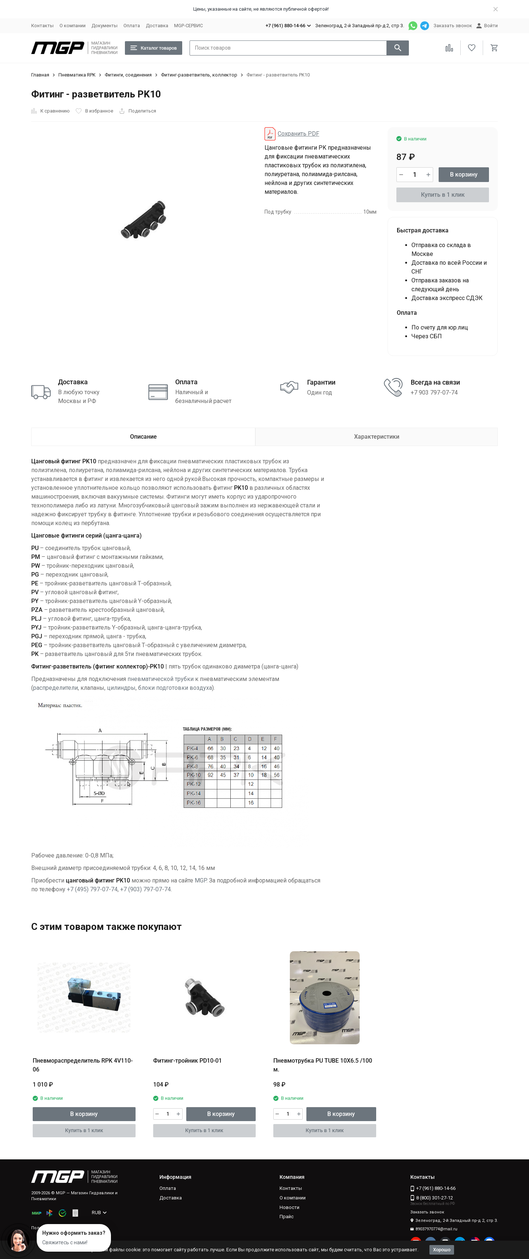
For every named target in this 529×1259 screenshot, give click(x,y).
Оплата (131, 25)
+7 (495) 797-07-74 (92, 889)
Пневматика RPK (77, 75)
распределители (55, 687)
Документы (104, 25)
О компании (73, 25)
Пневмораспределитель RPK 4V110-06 (83, 1065)
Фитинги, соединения (128, 75)
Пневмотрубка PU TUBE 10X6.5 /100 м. (322, 1065)
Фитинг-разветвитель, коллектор (199, 75)
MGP (200, 880)
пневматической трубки (160, 678)
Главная (40, 75)
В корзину (464, 174)
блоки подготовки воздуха (175, 687)
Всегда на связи (435, 382)
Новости (289, 1207)
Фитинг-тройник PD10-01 (187, 1060)
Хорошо (441, 1249)
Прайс (287, 1216)
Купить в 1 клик (443, 194)
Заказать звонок (452, 25)
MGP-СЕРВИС (188, 25)
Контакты (42, 25)
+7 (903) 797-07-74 (145, 889)
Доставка (157, 25)
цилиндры (121, 687)
